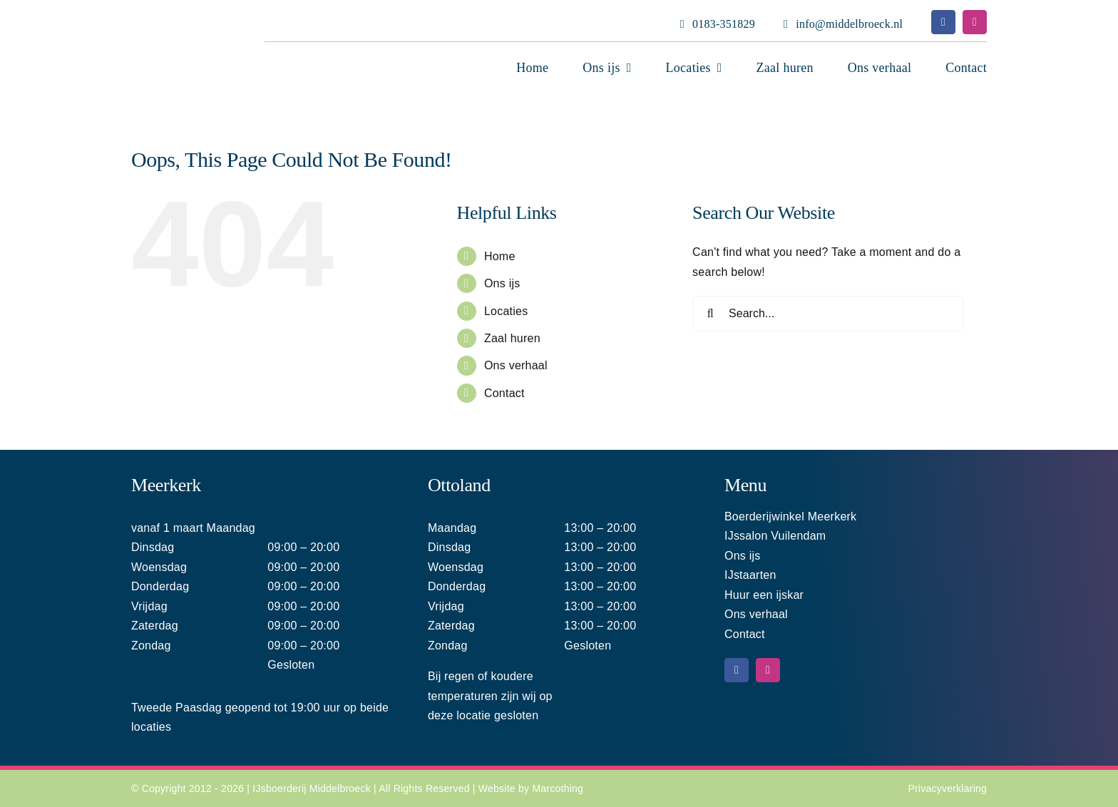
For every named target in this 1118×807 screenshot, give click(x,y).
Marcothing (557, 788)
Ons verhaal (516, 365)
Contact (504, 393)
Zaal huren (512, 338)
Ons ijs (502, 283)
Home (500, 256)
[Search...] (827, 313)
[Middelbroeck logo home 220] (164, 17)
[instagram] (975, 22)
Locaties (506, 311)
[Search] (710, 313)
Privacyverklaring (947, 788)
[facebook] (943, 22)
